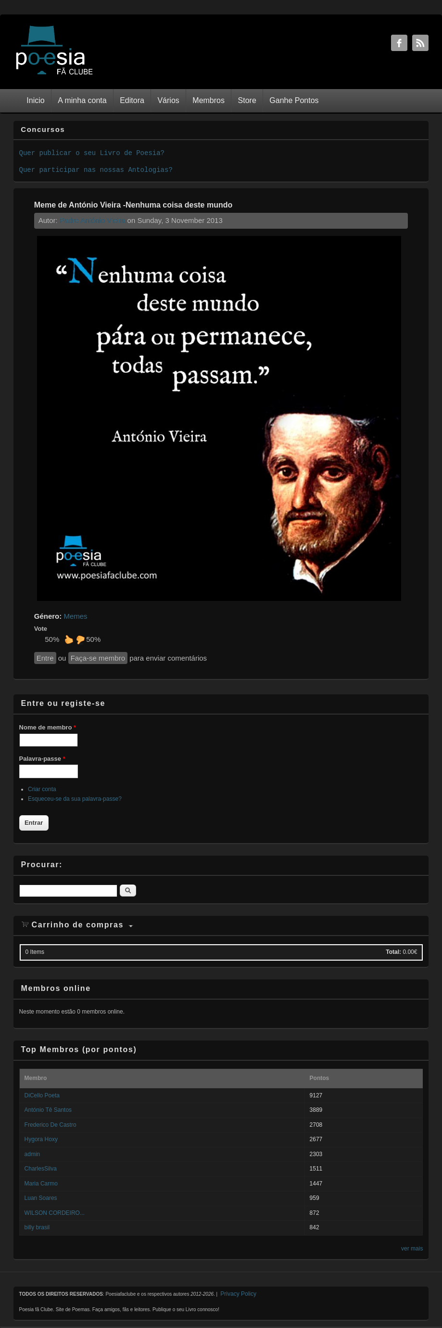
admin (32, 1154)
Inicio (35, 100)
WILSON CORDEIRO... (55, 1213)
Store (247, 100)
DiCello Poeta (42, 1095)
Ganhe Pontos (293, 100)
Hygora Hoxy (41, 1139)
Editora (132, 100)
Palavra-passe (42, 758)
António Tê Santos (48, 1110)
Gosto (69, 639)
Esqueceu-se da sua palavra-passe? (75, 798)
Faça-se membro (98, 658)
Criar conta (42, 789)
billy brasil (37, 1227)
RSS (420, 43)
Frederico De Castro (50, 1124)
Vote (40, 628)
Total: (393, 952)
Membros (208, 100)
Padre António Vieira (93, 220)
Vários (168, 100)
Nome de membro (47, 727)
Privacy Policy (238, 1293)
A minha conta (82, 100)
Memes (75, 616)
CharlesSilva (41, 1168)
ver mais (412, 1248)
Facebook (399, 43)
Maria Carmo (41, 1183)
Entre (45, 658)
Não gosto (80, 639)
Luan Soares (41, 1198)
